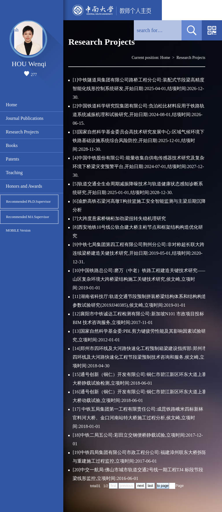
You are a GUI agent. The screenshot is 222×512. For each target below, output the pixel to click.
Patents (12, 159)
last (150, 486)
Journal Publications (24, 118)
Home (11, 104)
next (140, 486)
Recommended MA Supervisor (27, 217)
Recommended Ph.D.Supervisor (28, 202)
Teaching (14, 172)
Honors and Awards (24, 186)
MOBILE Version (18, 230)
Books (12, 145)
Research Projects (22, 131)
